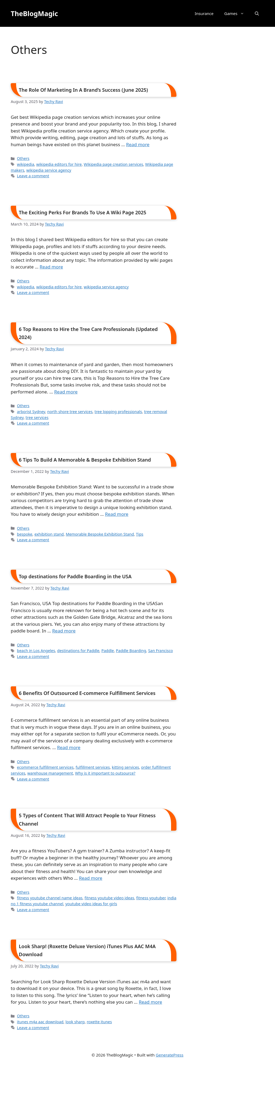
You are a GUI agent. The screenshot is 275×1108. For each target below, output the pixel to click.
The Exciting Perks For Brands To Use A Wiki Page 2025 (82, 212)
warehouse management (50, 773)
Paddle (107, 650)
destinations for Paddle (78, 650)
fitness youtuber (150, 897)
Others (23, 158)
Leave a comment (33, 175)
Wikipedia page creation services (113, 164)
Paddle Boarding (131, 650)
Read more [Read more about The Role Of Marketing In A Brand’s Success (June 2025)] (137, 144)
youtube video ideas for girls (91, 903)
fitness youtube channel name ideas (49, 897)
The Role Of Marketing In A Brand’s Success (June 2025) (83, 90)
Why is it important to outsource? (105, 773)
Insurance (204, 13)
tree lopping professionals (118, 411)
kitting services (125, 767)
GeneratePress (169, 1055)
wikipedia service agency (48, 170)
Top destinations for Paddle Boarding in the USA (75, 576)
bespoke (24, 534)
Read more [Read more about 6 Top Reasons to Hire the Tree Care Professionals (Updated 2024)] (66, 392)
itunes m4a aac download (40, 1021)
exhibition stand (49, 534)
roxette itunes (99, 1021)
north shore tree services (70, 411)
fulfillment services (93, 767)
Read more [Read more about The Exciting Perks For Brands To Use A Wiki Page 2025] (51, 267)
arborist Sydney (31, 411)
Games (236, 13)
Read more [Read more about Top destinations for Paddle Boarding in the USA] (63, 631)
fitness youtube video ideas (109, 897)
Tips (139, 534)
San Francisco (160, 650)
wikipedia (25, 164)
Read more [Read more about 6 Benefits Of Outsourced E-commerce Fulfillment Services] (68, 747)
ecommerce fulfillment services (45, 767)
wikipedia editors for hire (59, 164)
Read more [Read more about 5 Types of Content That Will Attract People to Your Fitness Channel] (90, 878)
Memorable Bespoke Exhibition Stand (100, 534)
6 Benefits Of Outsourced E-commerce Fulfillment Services (87, 693)
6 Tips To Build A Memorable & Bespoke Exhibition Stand (85, 460)
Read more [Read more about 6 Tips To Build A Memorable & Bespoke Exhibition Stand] (116, 514)
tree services (37, 417)
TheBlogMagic (34, 13)
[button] (256, 13)
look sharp (75, 1021)
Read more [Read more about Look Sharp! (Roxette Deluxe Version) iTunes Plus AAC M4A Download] (150, 1002)
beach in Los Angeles (36, 650)
